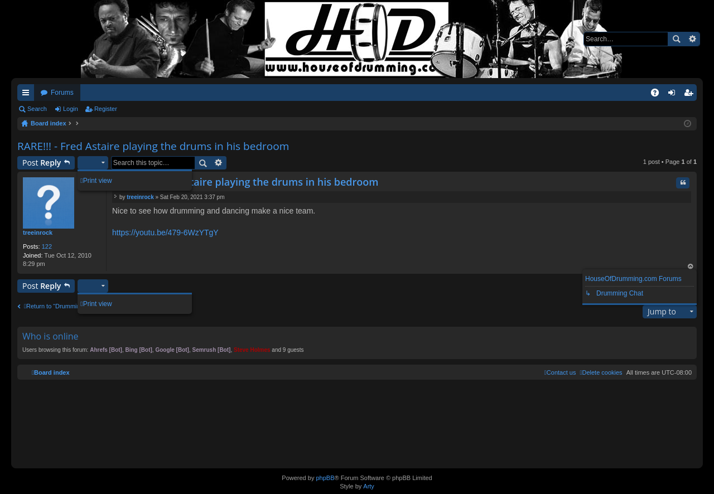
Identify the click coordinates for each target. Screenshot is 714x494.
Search (676, 39)
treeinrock (37, 232)
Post (41, 162)
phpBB (325, 477)
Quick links (28, 95)
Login (70, 108)
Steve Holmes (252, 350)
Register (105, 108)
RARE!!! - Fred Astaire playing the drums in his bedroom (153, 146)
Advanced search (691, 39)
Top (690, 267)
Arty (368, 486)
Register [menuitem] (691, 95)
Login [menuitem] (674, 95)
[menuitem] (601, 372)
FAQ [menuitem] (658, 95)
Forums (62, 92)
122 (47, 246)
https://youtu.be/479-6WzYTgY (165, 232)
